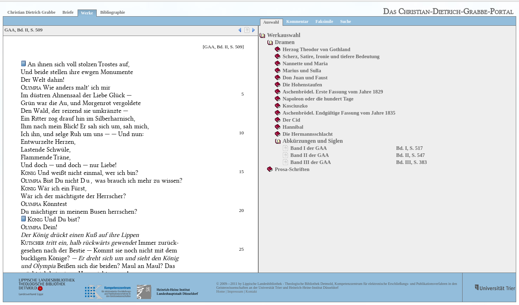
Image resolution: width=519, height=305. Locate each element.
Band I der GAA (308, 148)
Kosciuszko (295, 106)
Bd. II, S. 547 (410, 155)
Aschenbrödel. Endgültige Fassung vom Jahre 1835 (339, 113)
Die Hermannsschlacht (308, 134)
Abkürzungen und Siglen (313, 141)
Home (220, 291)
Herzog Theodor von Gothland (316, 49)
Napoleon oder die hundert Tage (318, 99)
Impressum (235, 291)
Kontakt (251, 291)
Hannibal (293, 127)
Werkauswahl (283, 35)
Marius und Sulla (302, 70)
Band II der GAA (309, 155)
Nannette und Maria (305, 63)
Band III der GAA (310, 162)
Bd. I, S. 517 (409, 148)
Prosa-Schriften (292, 169)
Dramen (285, 42)
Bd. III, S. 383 (411, 162)
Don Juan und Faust (305, 77)
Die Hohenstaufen (302, 84)
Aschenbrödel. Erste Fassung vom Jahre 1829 (333, 91)
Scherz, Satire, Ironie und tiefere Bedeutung (331, 56)
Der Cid (291, 120)
